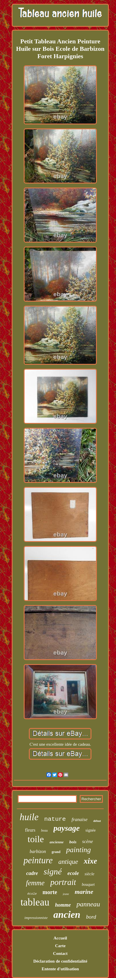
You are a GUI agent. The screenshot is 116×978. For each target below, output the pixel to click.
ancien (66, 914)
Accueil (60, 938)
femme (35, 883)
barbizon (38, 851)
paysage (66, 828)
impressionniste (36, 918)
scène (87, 841)
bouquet (88, 884)
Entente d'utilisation (60, 969)
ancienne (56, 842)
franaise (79, 819)
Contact (60, 953)
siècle (89, 874)
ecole (73, 873)
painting (78, 850)
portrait (63, 882)
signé (53, 871)
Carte (60, 945)
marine (84, 891)
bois (73, 842)
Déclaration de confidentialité (60, 961)
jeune (66, 894)
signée (90, 830)
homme (63, 905)
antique (68, 861)
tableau (35, 902)
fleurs (30, 830)
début (97, 820)
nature (55, 819)
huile (29, 817)
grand (56, 852)
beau (44, 830)
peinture (38, 860)
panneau (88, 904)
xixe (90, 861)
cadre (32, 873)
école (32, 894)
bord (91, 917)
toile (36, 839)
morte (50, 892)
